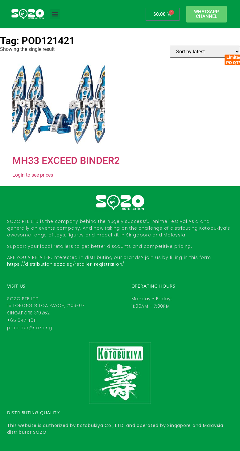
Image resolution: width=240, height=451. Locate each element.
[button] (55, 14)
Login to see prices (32, 175)
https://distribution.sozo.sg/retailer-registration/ (65, 264)
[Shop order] (205, 52)
